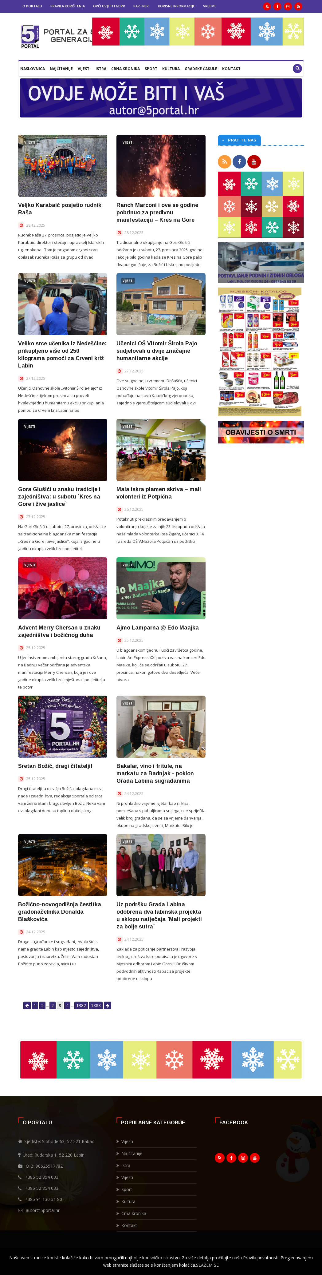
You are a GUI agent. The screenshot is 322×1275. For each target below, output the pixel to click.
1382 (81, 1005)
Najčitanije (61, 68)
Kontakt (231, 68)
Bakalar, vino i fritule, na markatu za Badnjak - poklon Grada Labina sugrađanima (155, 773)
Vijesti (84, 68)
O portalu (32, 6)
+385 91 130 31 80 (43, 1199)
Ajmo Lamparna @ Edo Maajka (157, 628)
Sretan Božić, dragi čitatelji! (55, 766)
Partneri (141, 6)
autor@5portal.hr (43, 1210)
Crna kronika (125, 68)
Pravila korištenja (67, 6)
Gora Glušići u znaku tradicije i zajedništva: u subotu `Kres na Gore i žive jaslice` (59, 496)
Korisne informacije (176, 6)
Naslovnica (32, 68)
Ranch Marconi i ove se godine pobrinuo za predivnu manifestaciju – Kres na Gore (157, 212)
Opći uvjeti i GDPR (109, 6)
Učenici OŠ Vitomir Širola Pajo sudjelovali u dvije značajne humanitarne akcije (156, 350)
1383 (96, 1005)
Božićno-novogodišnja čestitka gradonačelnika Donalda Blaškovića (59, 911)
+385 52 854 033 (41, 1177)
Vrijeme (209, 6)
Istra (101, 68)
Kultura (171, 68)
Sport (151, 68)
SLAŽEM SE (207, 1265)
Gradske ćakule (201, 68)
